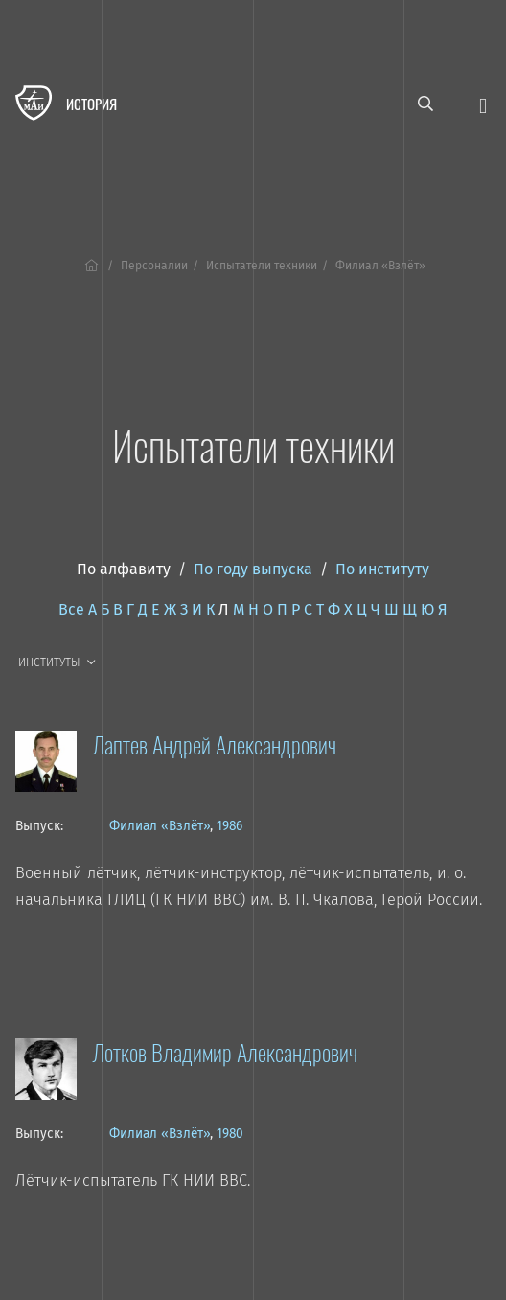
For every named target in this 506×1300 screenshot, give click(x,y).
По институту (382, 569)
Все (71, 609)
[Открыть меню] (483, 104)
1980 (230, 1134)
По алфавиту (124, 569)
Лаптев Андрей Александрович (214, 744)
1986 (229, 826)
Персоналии (154, 265)
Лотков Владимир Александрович (224, 1051)
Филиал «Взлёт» (159, 826)
